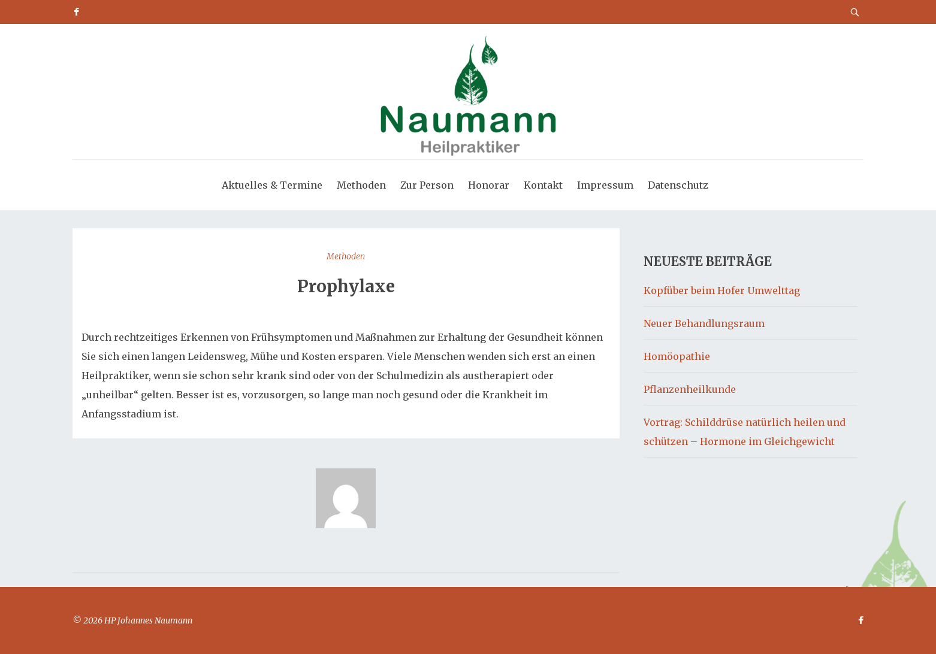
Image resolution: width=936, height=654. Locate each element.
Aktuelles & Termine (272, 185)
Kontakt (543, 185)
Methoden (361, 185)
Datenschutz (678, 185)
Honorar (488, 185)
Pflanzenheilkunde (690, 389)
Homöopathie (677, 356)
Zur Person (427, 185)
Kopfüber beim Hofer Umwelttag (722, 290)
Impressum (605, 185)
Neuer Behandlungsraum (704, 323)
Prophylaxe (346, 286)
